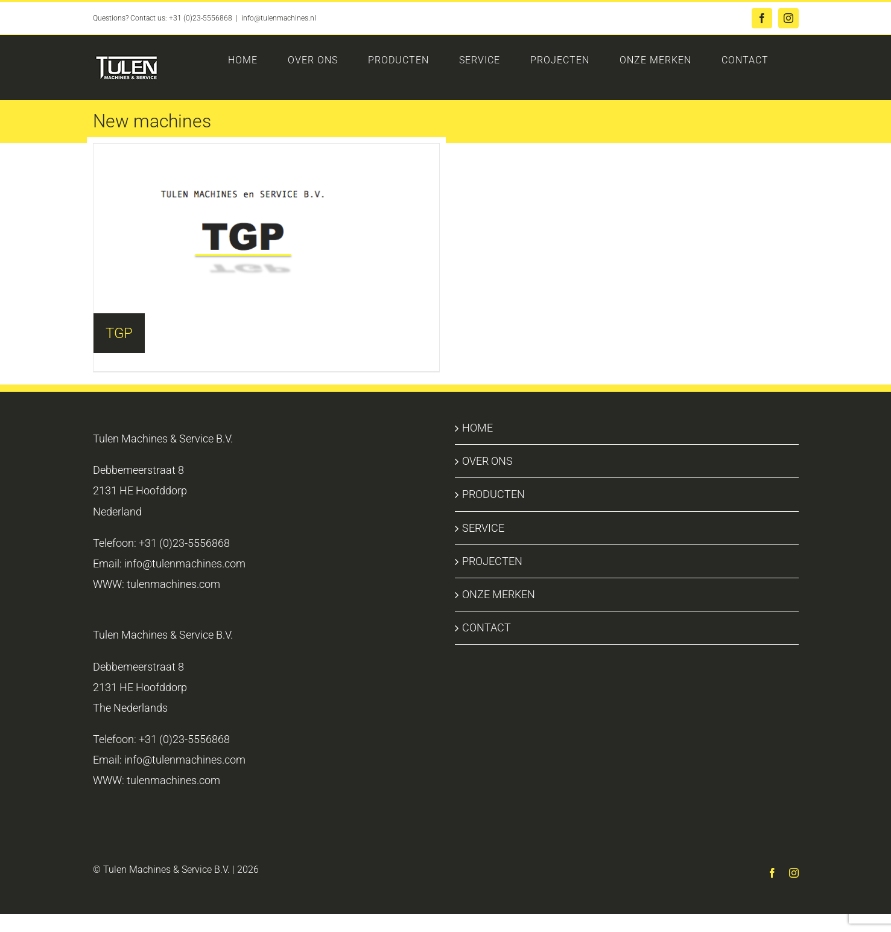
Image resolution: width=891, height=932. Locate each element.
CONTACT (486, 627)
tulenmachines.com (173, 584)
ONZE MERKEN (498, 594)
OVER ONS (487, 461)
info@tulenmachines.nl (278, 18)
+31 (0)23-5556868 (200, 18)
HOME (477, 427)
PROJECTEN (492, 561)
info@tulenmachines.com (185, 563)
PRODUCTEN (493, 494)
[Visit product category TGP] (266, 228)
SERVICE (483, 528)
